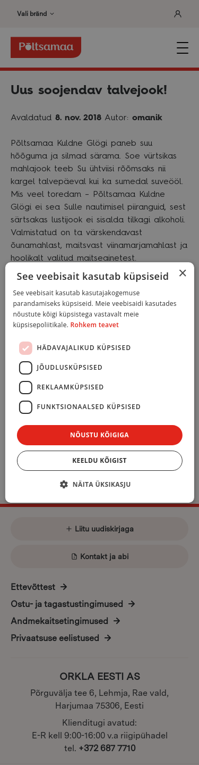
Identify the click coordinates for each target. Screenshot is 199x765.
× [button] (182, 274)
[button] (99, 484)
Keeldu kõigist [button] (99, 460)
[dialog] (99, 382)
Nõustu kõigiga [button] (99, 434)
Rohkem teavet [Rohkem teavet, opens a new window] (95, 324)
